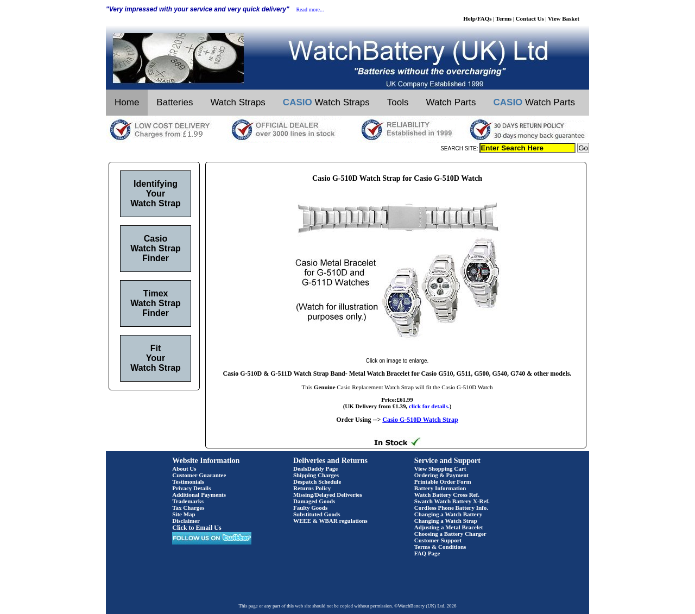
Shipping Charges (316, 475)
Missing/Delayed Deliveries (327, 494)
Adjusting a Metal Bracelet (448, 527)
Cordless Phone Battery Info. (451, 507)
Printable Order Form (442, 481)
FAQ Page (427, 553)
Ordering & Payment (441, 475)
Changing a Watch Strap (445, 520)
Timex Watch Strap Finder (155, 303)
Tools (398, 102)
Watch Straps (237, 102)
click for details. (429, 406)
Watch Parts (451, 102)
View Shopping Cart (440, 468)
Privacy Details (191, 488)
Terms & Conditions (440, 546)
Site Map (183, 514)
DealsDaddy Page (315, 468)
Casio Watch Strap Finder (155, 248)
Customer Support (438, 540)
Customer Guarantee (199, 475)
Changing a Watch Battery (448, 514)
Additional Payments (199, 494)
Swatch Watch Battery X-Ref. (452, 501)
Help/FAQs (477, 18)
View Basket (563, 18)
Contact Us (530, 18)
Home (127, 102)
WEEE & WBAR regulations (330, 520)
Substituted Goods (316, 514)
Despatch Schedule (317, 481)
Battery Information (440, 488)
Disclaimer (186, 520)
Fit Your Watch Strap (155, 358)
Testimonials (188, 481)
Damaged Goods (314, 501)
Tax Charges (188, 507)
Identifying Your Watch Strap (155, 193)
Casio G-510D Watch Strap (420, 419)
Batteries (174, 102)
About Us (184, 468)
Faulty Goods (310, 507)
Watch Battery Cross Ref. (446, 494)
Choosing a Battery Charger (450, 533)
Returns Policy (312, 488)
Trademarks (188, 501)
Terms (504, 18)
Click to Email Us (196, 527)
